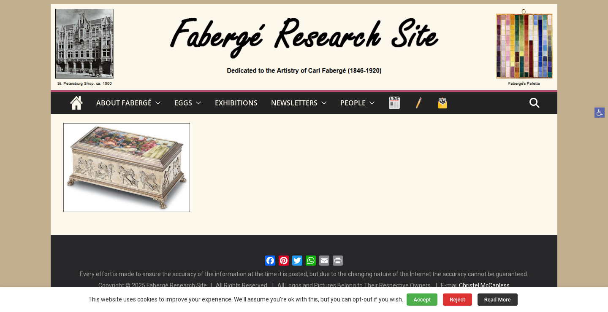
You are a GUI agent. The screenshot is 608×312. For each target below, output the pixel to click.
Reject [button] (457, 299)
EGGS (183, 103)
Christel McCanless (484, 285)
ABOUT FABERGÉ (124, 103)
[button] (599, 113)
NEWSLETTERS (294, 103)
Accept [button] (422, 299)
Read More (497, 299)
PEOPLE (353, 103)
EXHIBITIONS (236, 103)
